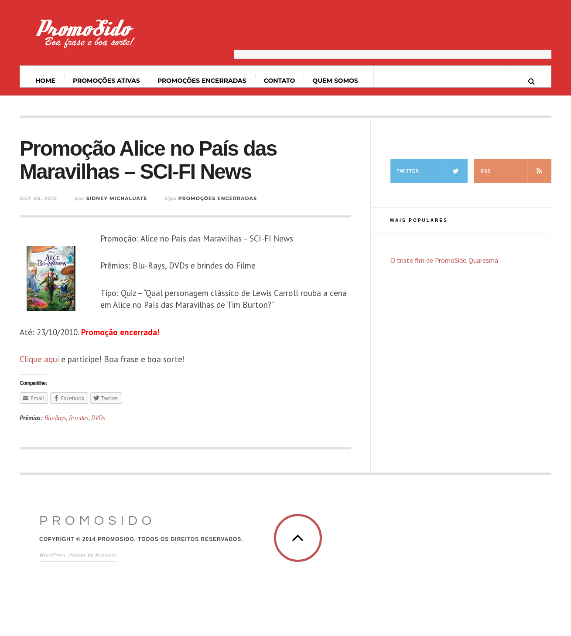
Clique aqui (39, 359)
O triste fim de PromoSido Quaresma (444, 260)
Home (45, 81)
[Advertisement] (392, 37)
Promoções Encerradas (201, 81)
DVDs (98, 418)
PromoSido (97, 520)
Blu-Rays (55, 418)
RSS (516, 171)
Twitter (432, 171)
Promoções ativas (106, 81)
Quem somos (335, 81)
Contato (279, 81)
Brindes (79, 418)
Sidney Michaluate (116, 198)
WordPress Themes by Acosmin (77, 555)
